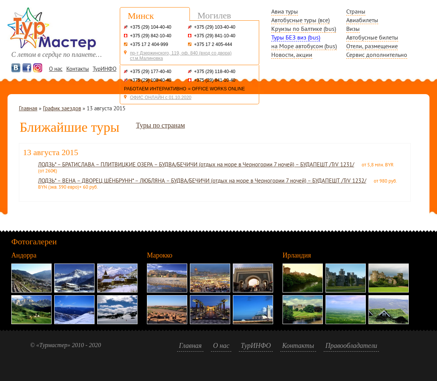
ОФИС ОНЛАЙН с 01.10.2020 (160, 97)
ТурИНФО (104, 68)
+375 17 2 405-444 (213, 44)
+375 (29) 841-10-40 (214, 35)
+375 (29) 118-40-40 (214, 71)
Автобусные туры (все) (300, 20)
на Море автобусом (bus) (304, 46)
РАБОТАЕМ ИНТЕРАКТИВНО (155, 88)
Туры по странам (160, 125)
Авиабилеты (362, 20)
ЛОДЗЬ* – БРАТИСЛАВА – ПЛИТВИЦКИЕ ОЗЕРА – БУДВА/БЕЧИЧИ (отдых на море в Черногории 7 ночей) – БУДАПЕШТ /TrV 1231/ (196, 164)
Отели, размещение (372, 46)
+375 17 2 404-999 (149, 44)
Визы (353, 28)
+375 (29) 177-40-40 (150, 71)
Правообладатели (351, 345)
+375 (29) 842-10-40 (150, 35)
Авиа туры (284, 11)
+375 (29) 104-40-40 (150, 27)
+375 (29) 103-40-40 (214, 27)
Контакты (77, 68)
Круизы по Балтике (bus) (303, 28)
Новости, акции (291, 54)
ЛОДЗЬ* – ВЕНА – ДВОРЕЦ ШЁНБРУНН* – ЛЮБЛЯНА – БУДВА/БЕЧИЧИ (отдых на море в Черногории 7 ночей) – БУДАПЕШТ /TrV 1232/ (202, 180)
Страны (355, 11)
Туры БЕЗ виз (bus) (295, 37)
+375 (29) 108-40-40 (150, 80)
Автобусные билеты (372, 37)
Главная (28, 108)
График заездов (62, 108)
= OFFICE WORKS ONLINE (216, 88)
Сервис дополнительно (376, 54)
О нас (56, 68)
